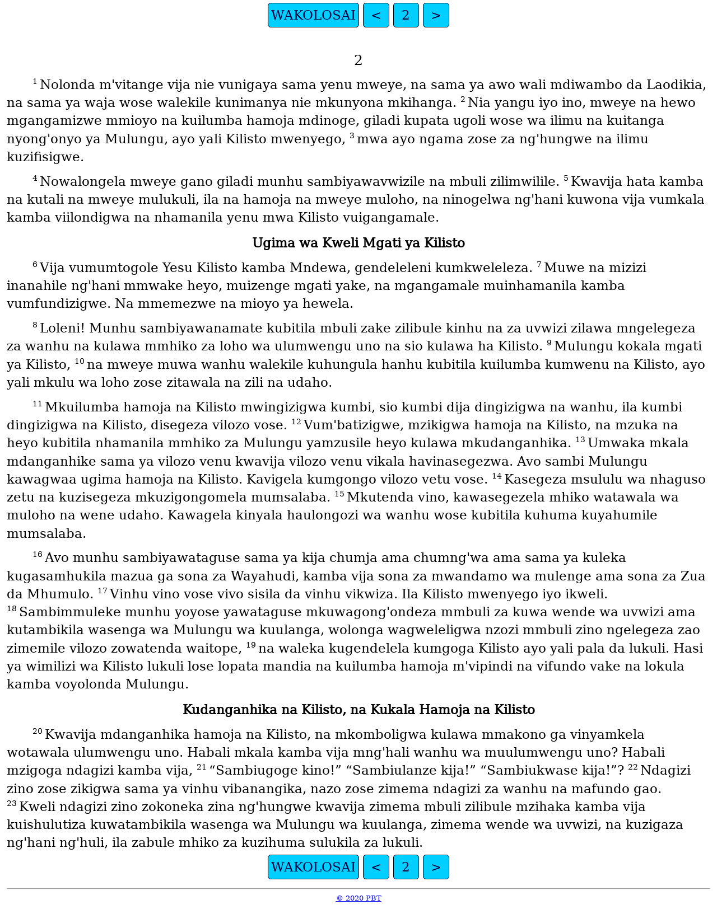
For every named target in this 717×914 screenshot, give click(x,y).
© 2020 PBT (358, 898)
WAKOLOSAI (313, 15)
